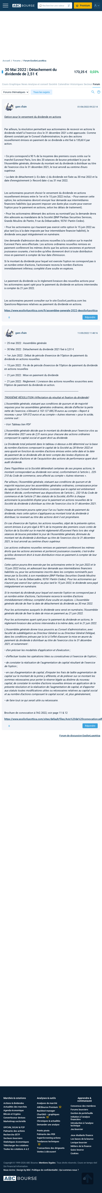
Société (53, 84)
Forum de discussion (79, 735)
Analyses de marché (47, 1103)
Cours (5, 84)
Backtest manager (46, 1110)
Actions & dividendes (13, 1103)
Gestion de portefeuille (82, 1113)
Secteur (88, 84)
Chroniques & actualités (48, 1121)
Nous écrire (9, 1170)
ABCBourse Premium (47, 1107)
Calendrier (64, 84)
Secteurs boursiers (12, 1138)
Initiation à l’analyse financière (80, 1118)
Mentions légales (47, 1162)
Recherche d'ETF (11, 1134)
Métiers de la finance (81, 1146)
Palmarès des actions (14, 1131)
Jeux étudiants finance (82, 1135)
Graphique (15, 84)
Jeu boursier (77, 1129)
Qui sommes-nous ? (69, 1170)
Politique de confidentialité (45, 1170)
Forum (96, 84)
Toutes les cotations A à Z (16, 1149)
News (24, 84)
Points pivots (43, 1130)
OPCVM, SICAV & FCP (14, 1127)
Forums (17, 60)
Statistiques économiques (16, 1142)
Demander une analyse (48, 1124)
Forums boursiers (79, 1109)
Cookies (75, 1153)
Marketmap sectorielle (14, 1121)
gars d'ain (21, 106)
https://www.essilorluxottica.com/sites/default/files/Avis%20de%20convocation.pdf (53, 719)
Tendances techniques (48, 1141)
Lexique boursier (79, 1142)
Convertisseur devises (14, 1117)
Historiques (76, 84)
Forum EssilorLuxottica (34, 60)
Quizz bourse (77, 1149)
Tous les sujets (41, 92)
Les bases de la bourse (82, 1139)
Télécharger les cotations (15, 1145)
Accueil (6, 60)
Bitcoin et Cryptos (12, 1114)
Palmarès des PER (46, 1134)
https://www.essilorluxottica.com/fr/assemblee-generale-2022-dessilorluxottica (51, 310)
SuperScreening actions (49, 1138)
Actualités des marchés (15, 1106)
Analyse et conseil (38, 84)
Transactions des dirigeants (51, 1148)
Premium (83, 5)
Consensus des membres (83, 1106)
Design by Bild (23, 1170)
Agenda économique (13, 1110)
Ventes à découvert (46, 1151)
